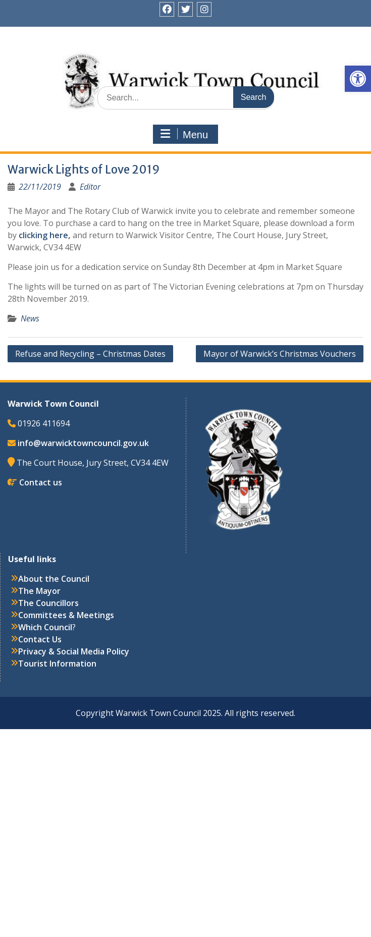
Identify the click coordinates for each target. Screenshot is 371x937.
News (30, 318)
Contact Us (40, 639)
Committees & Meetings (66, 615)
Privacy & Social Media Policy (73, 651)
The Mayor (39, 590)
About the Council (53, 578)
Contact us (40, 482)
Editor (90, 186)
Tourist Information (57, 663)
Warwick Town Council (189, 63)
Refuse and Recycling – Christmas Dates (90, 353)
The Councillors (48, 603)
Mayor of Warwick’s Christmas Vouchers (279, 353)
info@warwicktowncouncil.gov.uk (83, 443)
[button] (358, 79)
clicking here (43, 235)
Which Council (45, 627)
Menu (184, 134)
